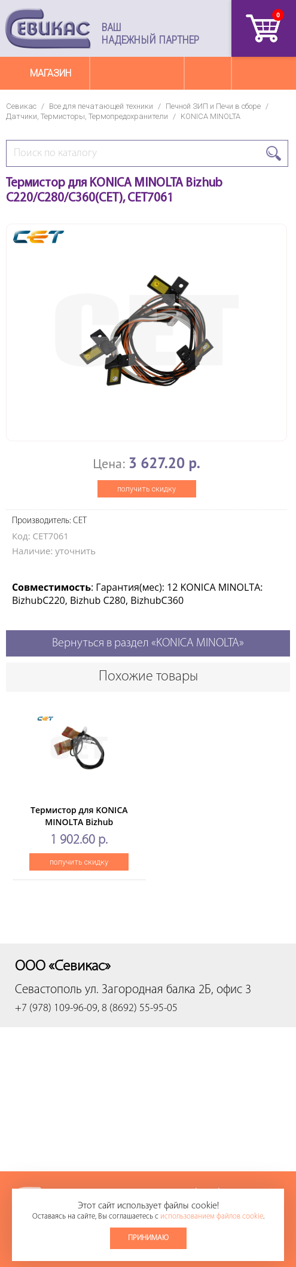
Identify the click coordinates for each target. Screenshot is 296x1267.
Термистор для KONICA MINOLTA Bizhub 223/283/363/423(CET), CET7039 (78, 827)
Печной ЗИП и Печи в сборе (213, 106)
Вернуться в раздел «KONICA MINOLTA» (148, 643)
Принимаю (148, 1238)
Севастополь (48, 990)
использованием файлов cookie (211, 1216)
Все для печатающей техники (101, 106)
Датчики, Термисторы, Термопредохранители (87, 116)
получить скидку (146, 488)
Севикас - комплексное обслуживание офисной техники (48, 28)
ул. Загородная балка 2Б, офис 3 (168, 990)
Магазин (50, 73)
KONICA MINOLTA (210, 116)
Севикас (21, 106)
